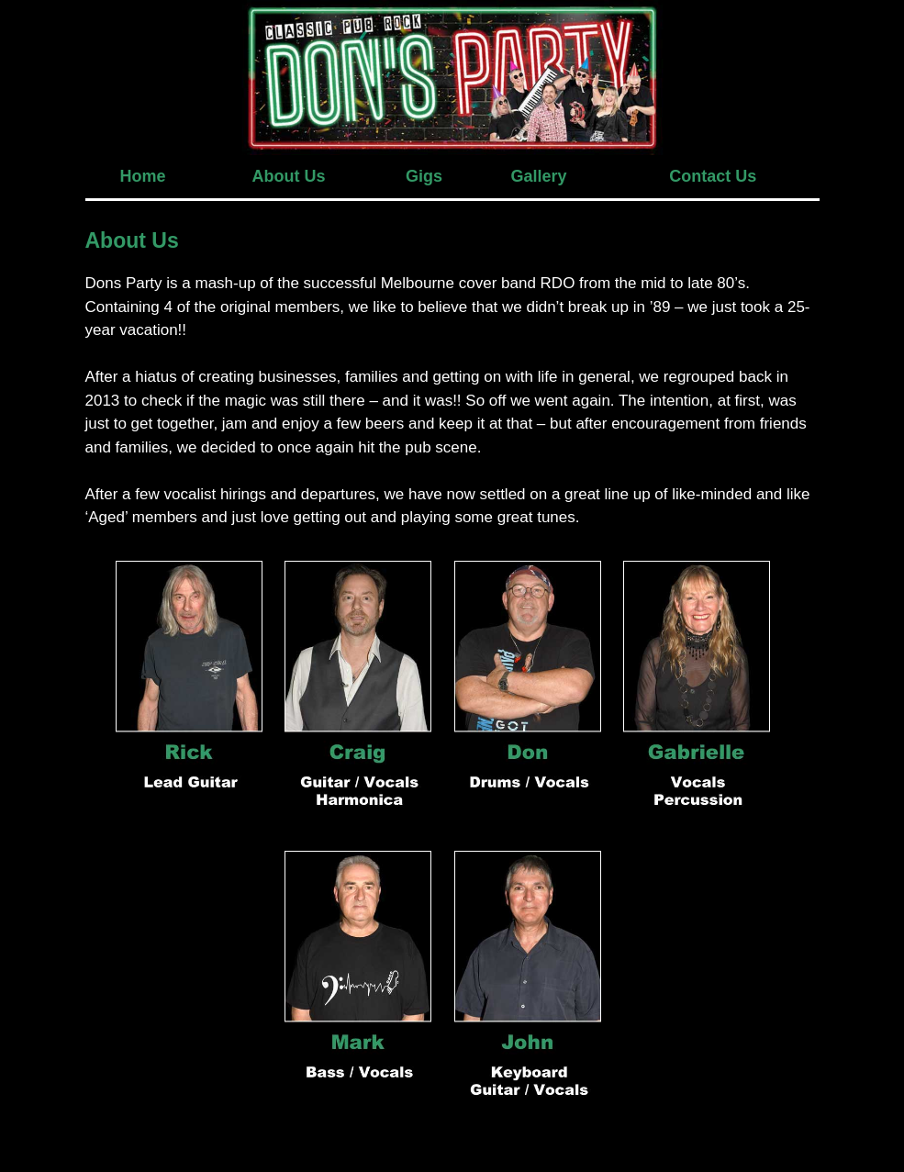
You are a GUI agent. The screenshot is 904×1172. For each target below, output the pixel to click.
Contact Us (712, 176)
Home (142, 176)
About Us (289, 176)
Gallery (539, 176)
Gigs (424, 176)
